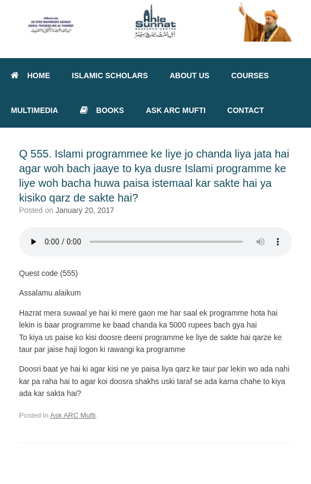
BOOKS (102, 110)
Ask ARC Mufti (73, 415)
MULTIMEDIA (34, 110)
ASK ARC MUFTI (176, 110)
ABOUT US (189, 75)
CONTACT (245, 110)
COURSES (250, 75)
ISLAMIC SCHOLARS (110, 75)
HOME (30, 75)
